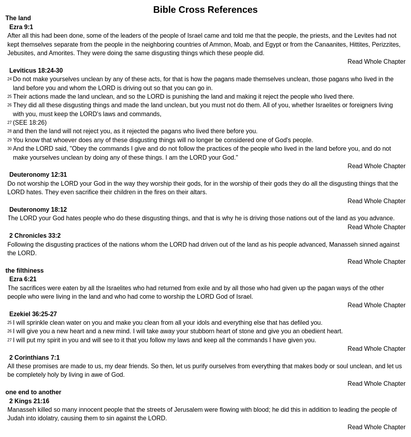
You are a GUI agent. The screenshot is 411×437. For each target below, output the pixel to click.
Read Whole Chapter (377, 61)
